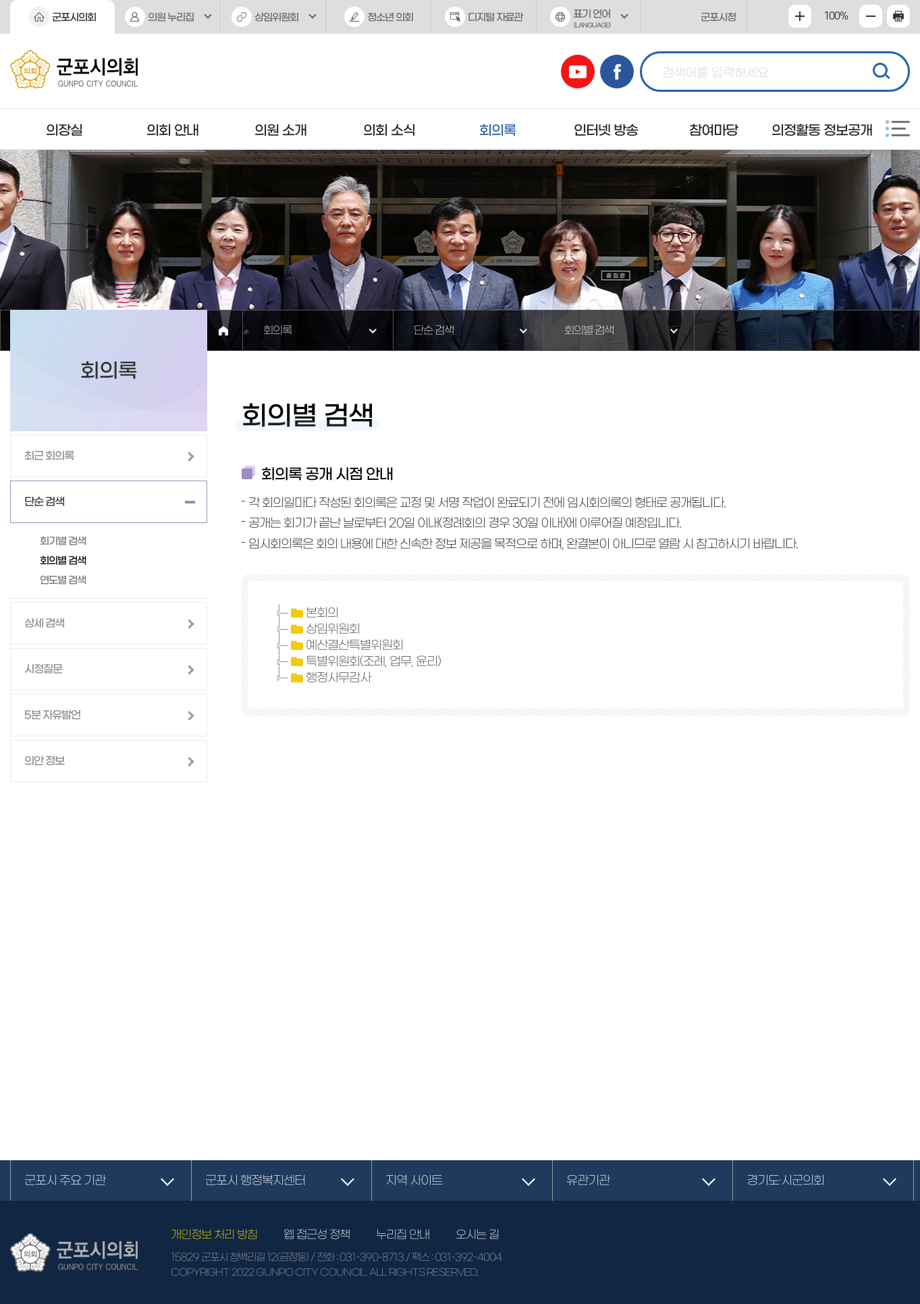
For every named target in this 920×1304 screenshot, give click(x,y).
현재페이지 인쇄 (898, 16)
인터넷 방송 (606, 130)
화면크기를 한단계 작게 (870, 16)
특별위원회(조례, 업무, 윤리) (364, 661)
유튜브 (578, 71)
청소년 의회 (390, 17)
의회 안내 (172, 130)
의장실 (64, 130)
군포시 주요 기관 (64, 1180)
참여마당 (713, 130)
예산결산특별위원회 (345, 645)
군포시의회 (74, 17)
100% (835, 16)
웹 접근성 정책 (316, 1234)
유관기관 (588, 1180)
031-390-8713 (372, 1257)
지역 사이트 (413, 1180)
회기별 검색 (63, 541)
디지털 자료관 (495, 17)
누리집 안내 (402, 1234)
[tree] (575, 645)
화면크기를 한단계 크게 (799, 16)
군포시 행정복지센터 (255, 1180)
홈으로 (223, 330)
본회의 (313, 613)
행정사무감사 (329, 678)
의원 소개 (280, 130)
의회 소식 (389, 130)
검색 (879, 69)
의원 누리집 (171, 17)
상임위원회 (276, 17)
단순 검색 (434, 330)
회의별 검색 (589, 330)
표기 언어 (589, 21)
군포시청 (718, 17)
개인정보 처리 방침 (214, 1234)
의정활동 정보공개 (822, 130)
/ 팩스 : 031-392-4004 (454, 1257)
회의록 (497, 130)
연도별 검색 (63, 580)
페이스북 (617, 71)
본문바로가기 (0, 0)
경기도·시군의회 (785, 1180)
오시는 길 (477, 1234)
